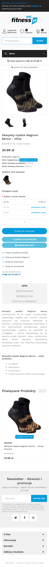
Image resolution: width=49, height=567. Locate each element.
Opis (24, 285)
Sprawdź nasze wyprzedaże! (14, 3)
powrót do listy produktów (24, 67)
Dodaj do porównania (14, 266)
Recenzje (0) (24, 296)
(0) (14, 144)
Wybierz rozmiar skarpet (14, 196)
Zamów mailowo (24, 245)
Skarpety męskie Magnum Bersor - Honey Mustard (24, 447)
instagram (33, 517)
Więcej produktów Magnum (17, 257)
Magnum (16, 157)
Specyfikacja (24, 291)
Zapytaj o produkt (24, 301)
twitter (15, 517)
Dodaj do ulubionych (14, 262)
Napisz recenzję (23, 144)
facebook (24, 517)
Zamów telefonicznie (24, 239)
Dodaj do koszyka (25, 231)
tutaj (25, 511)
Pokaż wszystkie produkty (16, 253)
